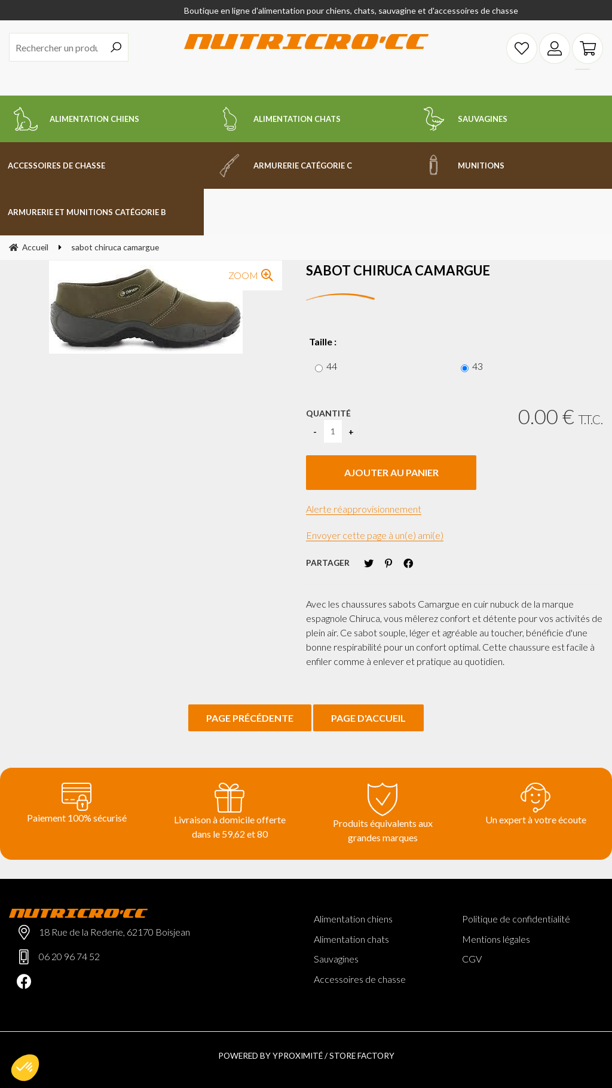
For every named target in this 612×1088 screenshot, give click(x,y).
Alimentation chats (351, 939)
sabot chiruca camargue (398, 270)
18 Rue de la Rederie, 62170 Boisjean (114, 931)
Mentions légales (496, 939)
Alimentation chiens (353, 918)
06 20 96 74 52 (69, 956)
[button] (25, 1067)
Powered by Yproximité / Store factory (306, 1055)
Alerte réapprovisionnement (363, 508)
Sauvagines (336, 958)
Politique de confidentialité (516, 918)
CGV (472, 958)
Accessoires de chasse (360, 979)
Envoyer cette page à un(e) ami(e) (374, 535)
